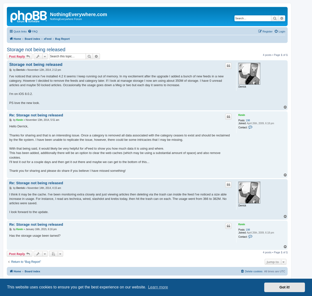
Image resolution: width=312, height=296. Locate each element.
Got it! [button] (285, 287)
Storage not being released (36, 49)
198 (248, 120)
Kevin (241, 115)
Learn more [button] (158, 287)
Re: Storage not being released (36, 115)
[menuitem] (33, 31)
